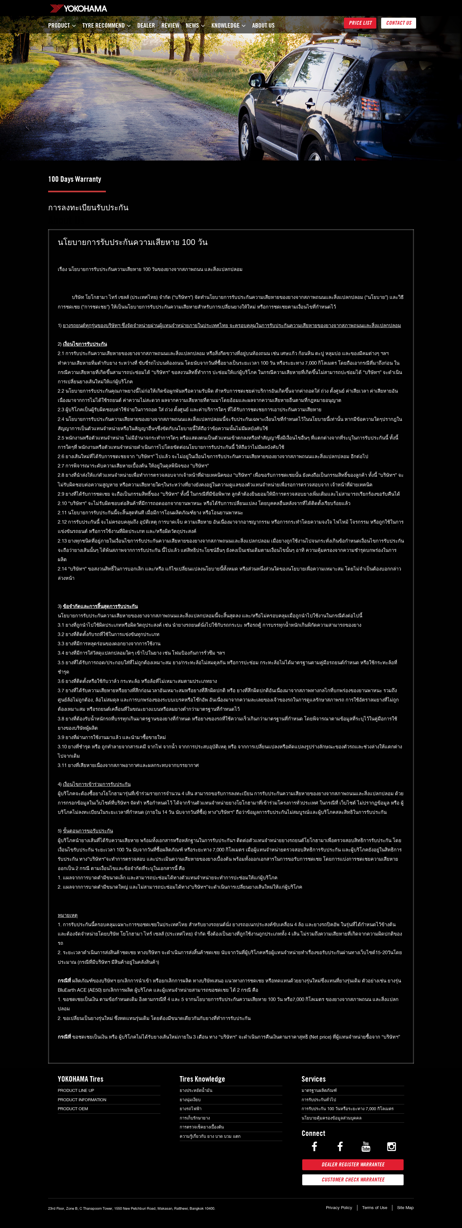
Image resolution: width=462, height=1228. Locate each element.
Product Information (82, 1099)
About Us (263, 25)
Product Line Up (76, 1090)
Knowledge (228, 25)
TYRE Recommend (106, 25)
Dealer (146, 25)
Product (62, 25)
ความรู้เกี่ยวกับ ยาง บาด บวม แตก (210, 1136)
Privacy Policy (339, 1207)
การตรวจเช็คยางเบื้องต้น (202, 1127)
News (195, 25)
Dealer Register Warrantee (352, 1164)
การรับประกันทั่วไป (319, 1099)
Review (170, 25)
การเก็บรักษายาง (195, 1118)
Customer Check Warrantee (352, 1179)
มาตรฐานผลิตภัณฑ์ (319, 1090)
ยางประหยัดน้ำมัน (196, 1090)
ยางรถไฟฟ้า (190, 1108)
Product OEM (73, 1108)
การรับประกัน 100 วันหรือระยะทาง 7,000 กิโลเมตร (348, 1108)
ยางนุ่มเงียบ (190, 1099)
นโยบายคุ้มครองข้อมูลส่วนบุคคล (332, 1118)
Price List (360, 23)
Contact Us (398, 23)
